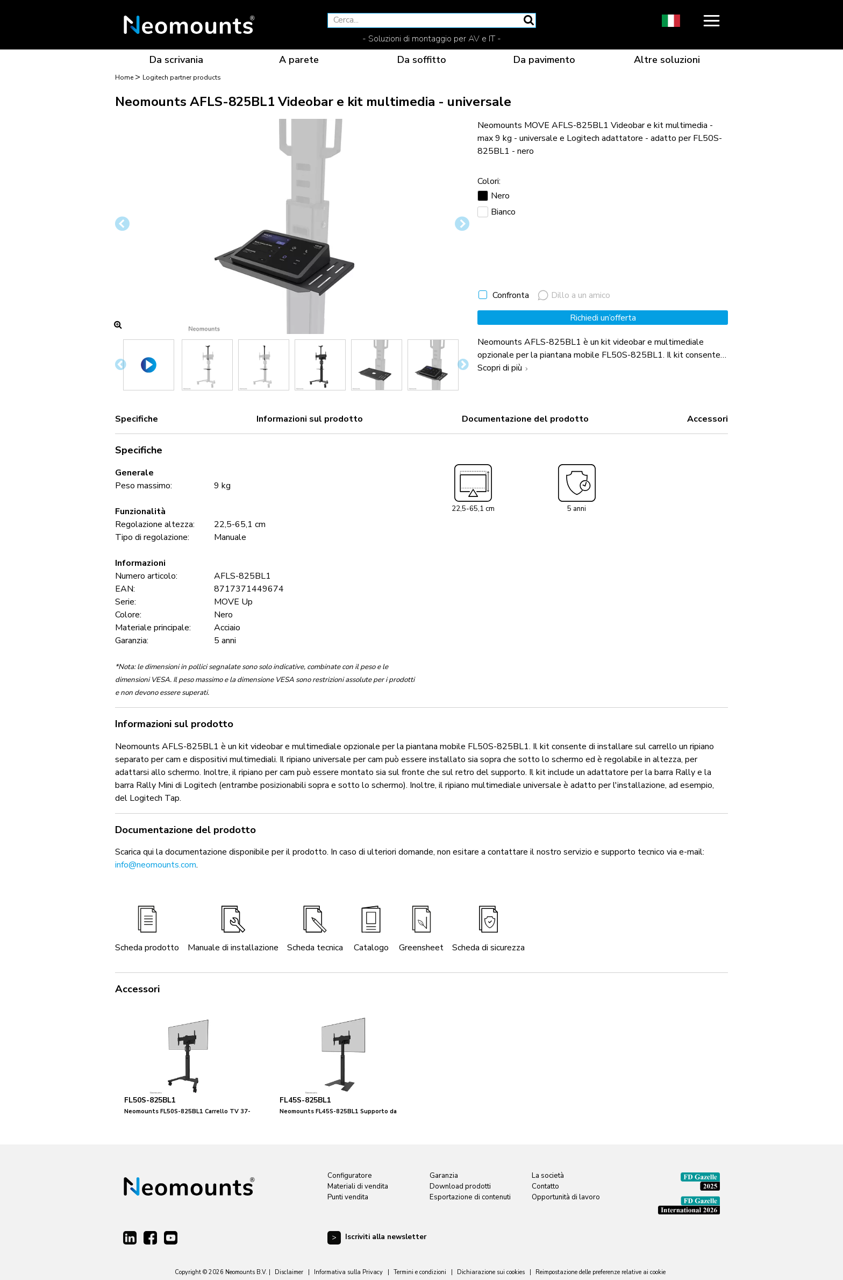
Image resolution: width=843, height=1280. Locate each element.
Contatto (545, 1186)
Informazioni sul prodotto (309, 419)
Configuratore (349, 1176)
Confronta (510, 295)
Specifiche (136, 419)
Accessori (707, 419)
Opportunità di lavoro (566, 1197)
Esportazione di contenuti (470, 1197)
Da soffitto (421, 59)
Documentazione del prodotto (525, 419)
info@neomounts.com (155, 865)
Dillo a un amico (574, 295)
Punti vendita (347, 1197)
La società (548, 1176)
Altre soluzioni (667, 59)
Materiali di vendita (357, 1186)
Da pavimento (544, 59)
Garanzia (444, 1176)
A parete (299, 59)
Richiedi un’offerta (603, 318)
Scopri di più (504, 368)
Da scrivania (176, 59)
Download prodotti (460, 1186)
